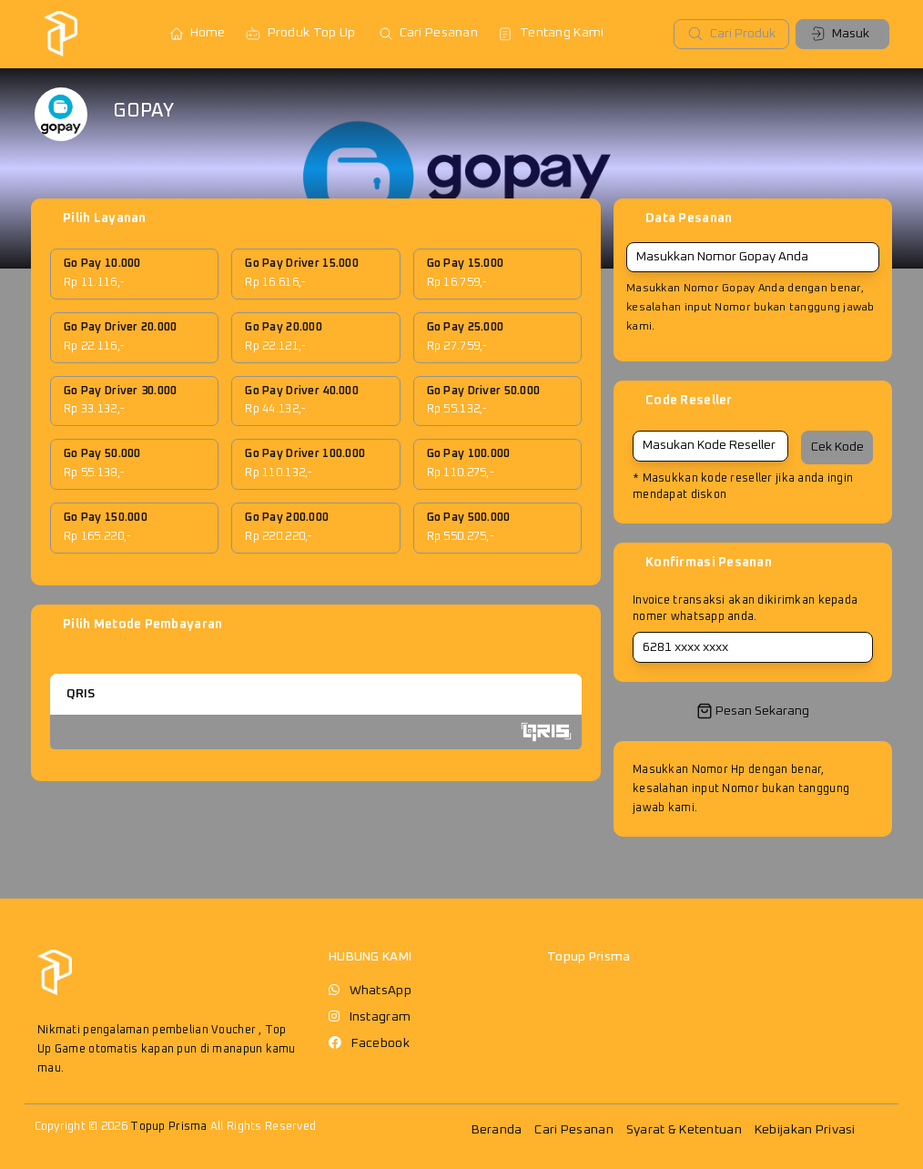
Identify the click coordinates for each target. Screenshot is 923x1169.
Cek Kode (837, 447)
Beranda (497, 1129)
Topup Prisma (168, 1127)
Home (197, 33)
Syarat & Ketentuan (684, 1129)
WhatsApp (380, 990)
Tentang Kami (550, 33)
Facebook (380, 1043)
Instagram (380, 1017)
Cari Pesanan (428, 33)
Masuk (839, 33)
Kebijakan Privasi (805, 1129)
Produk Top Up (300, 33)
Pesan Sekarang (752, 711)
